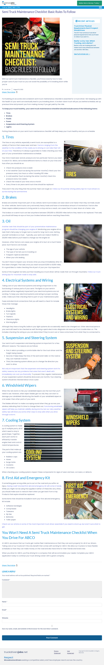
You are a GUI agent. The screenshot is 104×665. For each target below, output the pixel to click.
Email (4, 610)
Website (5, 618)
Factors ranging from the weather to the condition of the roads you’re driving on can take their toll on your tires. (31, 148)
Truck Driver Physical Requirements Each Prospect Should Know (86, 28)
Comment (6, 580)
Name (4, 602)
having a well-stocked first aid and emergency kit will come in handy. (34, 486)
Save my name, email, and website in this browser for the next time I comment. (30, 629)
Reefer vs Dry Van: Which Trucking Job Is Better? (84, 42)
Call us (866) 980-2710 (11, 7)
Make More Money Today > (89, 3)
